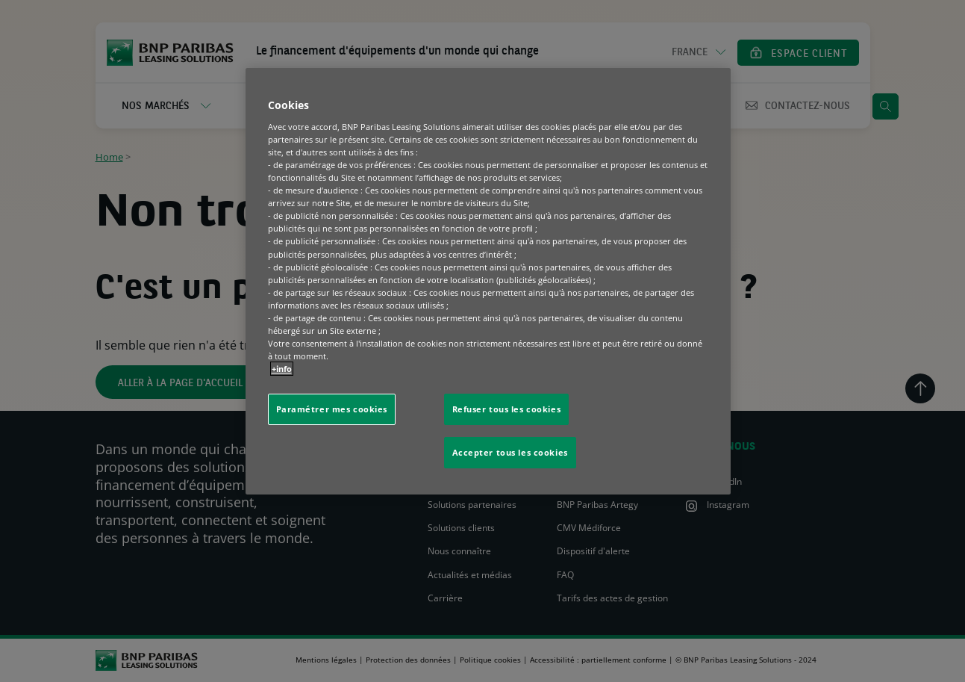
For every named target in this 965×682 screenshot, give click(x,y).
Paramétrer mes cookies (332, 409)
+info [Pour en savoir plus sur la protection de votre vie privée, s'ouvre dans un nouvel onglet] (282, 368)
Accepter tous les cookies (510, 452)
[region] (488, 281)
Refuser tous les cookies (506, 409)
